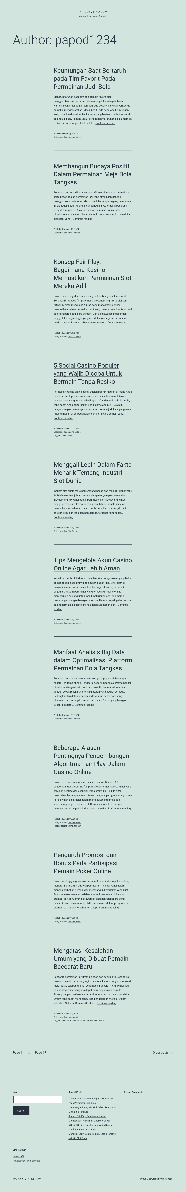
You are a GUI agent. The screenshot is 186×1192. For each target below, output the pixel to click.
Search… (17, 1092)
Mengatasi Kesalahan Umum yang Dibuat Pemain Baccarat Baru (91, 958)
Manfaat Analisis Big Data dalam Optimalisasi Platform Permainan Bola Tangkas (93, 660)
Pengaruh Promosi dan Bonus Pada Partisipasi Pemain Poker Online (86, 863)
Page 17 (40, 1052)
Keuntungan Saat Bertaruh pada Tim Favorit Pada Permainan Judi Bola (90, 78)
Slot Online (73, 531)
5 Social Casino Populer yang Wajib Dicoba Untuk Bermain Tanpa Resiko (88, 373)
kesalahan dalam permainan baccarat (87, 1020)
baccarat (65, 1020)
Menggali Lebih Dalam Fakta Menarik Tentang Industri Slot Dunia (93, 472)
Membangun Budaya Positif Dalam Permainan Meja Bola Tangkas (93, 174)
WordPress (166, 1178)
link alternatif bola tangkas (26, 1160)
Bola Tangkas (74, 233)
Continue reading (105, 123)
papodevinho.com (93, 12)
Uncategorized (74, 137)
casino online (67, 826)
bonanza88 (18, 1156)
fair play (77, 826)
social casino (67, 435)
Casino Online (74, 336)
